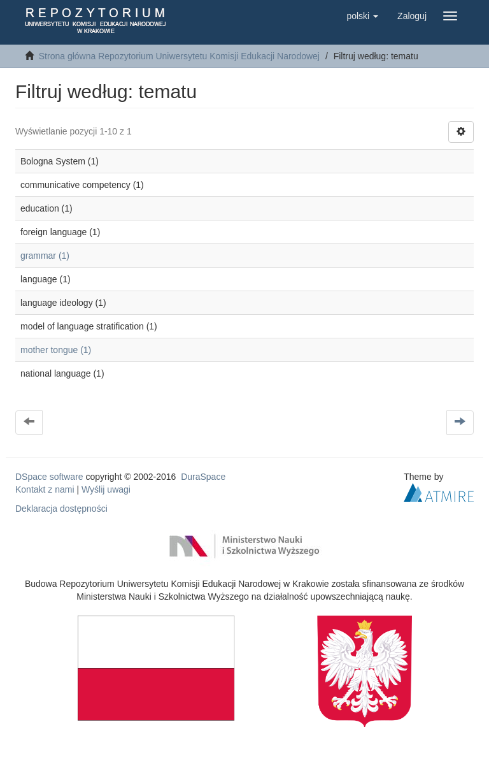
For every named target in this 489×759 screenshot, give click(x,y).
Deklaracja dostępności (61, 508)
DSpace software (49, 477)
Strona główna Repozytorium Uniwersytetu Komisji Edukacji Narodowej (179, 56)
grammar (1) (44, 255)
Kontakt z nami (44, 489)
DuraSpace (203, 477)
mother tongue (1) (55, 350)
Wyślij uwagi (106, 489)
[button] (362, 16)
